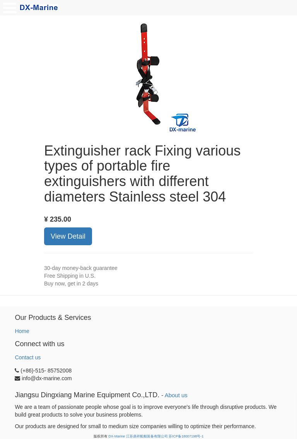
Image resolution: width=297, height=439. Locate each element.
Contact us (28, 357)
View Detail (68, 236)
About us (176, 395)
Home (22, 331)
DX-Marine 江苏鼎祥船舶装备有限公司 (138, 436)
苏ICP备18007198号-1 (186, 436)
